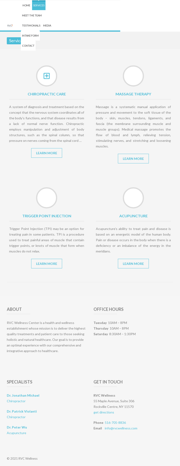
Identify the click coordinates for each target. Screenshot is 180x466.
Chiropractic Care (47, 94)
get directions (104, 412)
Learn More (46, 153)
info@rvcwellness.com (121, 428)
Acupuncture (133, 216)
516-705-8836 (115, 423)
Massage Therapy (133, 94)
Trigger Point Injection (46, 216)
